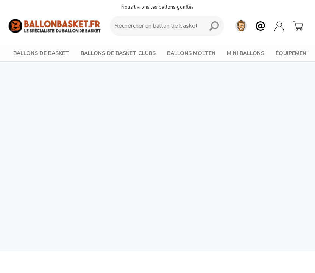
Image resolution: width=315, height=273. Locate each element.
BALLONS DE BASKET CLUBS (118, 53)
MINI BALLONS (245, 53)
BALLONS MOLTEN (191, 53)
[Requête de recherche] (156, 26)
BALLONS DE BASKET (41, 53)
